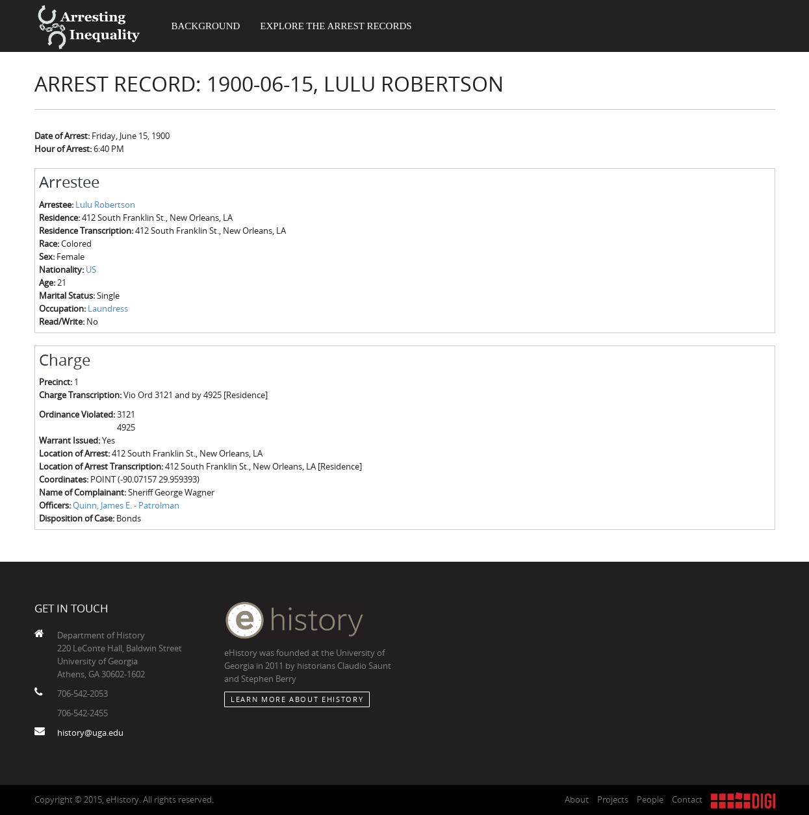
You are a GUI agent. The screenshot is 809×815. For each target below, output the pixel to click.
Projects (612, 799)
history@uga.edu (90, 732)
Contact (687, 799)
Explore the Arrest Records (335, 26)
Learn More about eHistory (297, 699)
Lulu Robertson (105, 204)
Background (206, 26)
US (91, 269)
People (650, 799)
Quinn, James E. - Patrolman (126, 505)
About (577, 799)
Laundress (108, 308)
